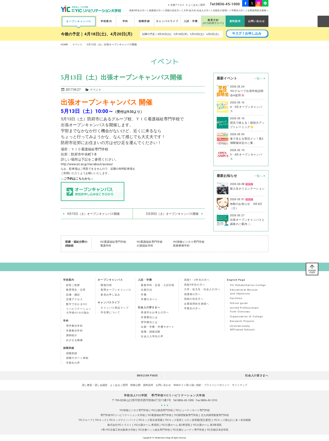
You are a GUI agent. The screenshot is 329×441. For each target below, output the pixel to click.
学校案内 (106, 21)
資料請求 (235, 21)
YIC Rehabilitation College (248, 285)
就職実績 (144, 21)
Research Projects (242, 321)
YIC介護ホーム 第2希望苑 (175, 424)
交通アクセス (177, 5)
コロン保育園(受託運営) (197, 420)
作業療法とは (149, 317)
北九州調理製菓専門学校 (215, 415)
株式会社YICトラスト (119, 424)
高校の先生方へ (173, 10)
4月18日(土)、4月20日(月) (108, 34)
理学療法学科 (74, 325)
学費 (143, 294)
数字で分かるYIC (76, 304)
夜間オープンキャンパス (116, 289)
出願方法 (146, 289)
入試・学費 (191, 21)
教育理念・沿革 (76, 289)
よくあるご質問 (197, 5)
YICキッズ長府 (173, 420)
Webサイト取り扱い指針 (187, 385)
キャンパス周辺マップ (115, 307)
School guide (239, 303)
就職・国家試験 (150, 331)
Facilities (236, 298)
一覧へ (258, 78)
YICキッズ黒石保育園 (150, 420)
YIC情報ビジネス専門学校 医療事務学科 (188, 243)
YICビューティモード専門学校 (192, 410)
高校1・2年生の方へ (197, 279)
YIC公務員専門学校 (162, 410)
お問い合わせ (256, 21)
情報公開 (135, 385)
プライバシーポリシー (216, 385)
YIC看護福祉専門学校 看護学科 (113, 243)
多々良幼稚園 (243, 420)
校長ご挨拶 (73, 285)
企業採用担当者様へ (257, 10)
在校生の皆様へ (221, 10)
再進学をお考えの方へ (155, 312)
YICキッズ (101, 420)
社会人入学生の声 (152, 336)
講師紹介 (71, 335)
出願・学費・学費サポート (157, 326)
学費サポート (149, 299)
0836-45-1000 (185, 400)
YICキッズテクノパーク (122, 420)
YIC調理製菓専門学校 (186, 415)
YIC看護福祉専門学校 (159, 415)
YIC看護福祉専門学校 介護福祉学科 (149, 243)
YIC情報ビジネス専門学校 (134, 410)
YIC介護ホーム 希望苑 (146, 424)
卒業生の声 (73, 362)
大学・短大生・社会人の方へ (202, 289)
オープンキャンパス (78, 21)
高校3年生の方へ (138, 10)
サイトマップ (239, 385)
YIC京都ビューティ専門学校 (188, 429)
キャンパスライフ (167, 21)
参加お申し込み (110, 294)
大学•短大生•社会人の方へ (197, 10)
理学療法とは (149, 322)
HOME (64, 44)
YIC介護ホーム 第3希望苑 (207, 424)
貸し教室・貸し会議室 (94, 385)
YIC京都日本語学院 (217, 429)
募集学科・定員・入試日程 (157, 285)
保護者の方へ (156, 10)
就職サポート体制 (77, 357)
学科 (125, 21)
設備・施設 (73, 294)
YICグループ (86, 420)
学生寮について (110, 312)
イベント (77, 44)
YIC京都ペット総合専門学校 (154, 429)
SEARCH (323, 21)
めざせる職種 (74, 340)
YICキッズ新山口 (223, 420)
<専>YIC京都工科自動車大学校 (118, 429)
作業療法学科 (74, 330)
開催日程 (106, 285)
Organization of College (246, 316)
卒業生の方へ (238, 10)
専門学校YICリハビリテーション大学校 (122, 415)
